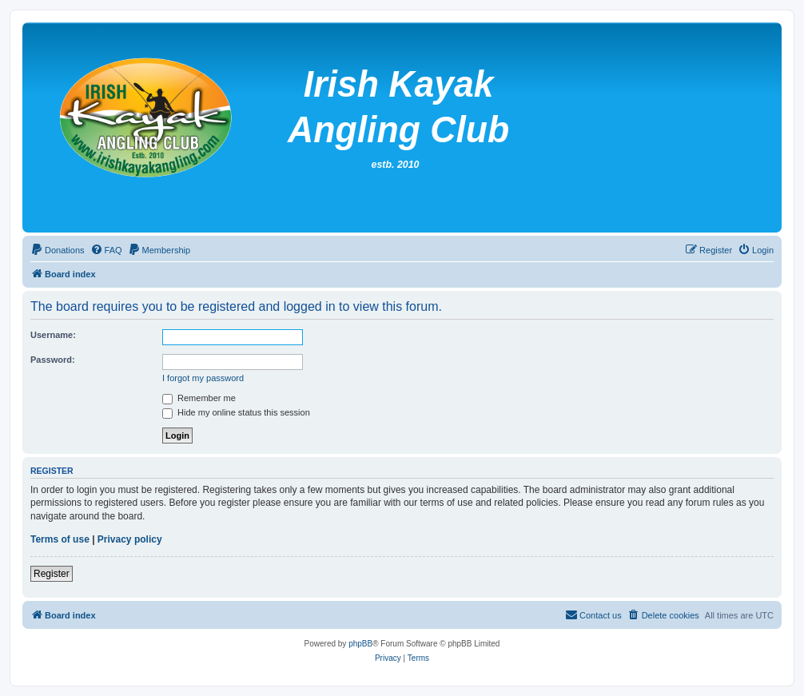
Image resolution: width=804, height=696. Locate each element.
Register (52, 573)
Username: (53, 335)
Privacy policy (130, 539)
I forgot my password (203, 378)
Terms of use (60, 539)
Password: (52, 359)
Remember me (199, 398)
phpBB (360, 643)
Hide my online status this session (236, 412)
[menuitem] (57, 250)
